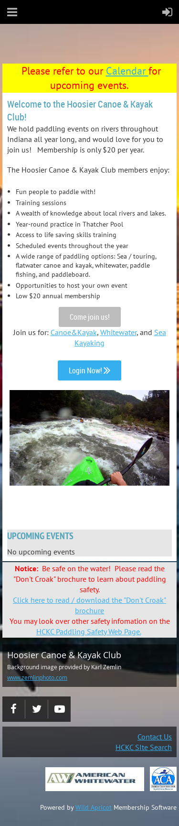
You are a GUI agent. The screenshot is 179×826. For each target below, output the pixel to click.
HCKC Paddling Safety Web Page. (88, 631)
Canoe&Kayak (74, 332)
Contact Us (154, 736)
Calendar (127, 70)
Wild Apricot (93, 807)
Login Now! (89, 370)
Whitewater (118, 332)
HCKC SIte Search (144, 747)
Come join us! (90, 317)
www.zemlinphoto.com (37, 677)
